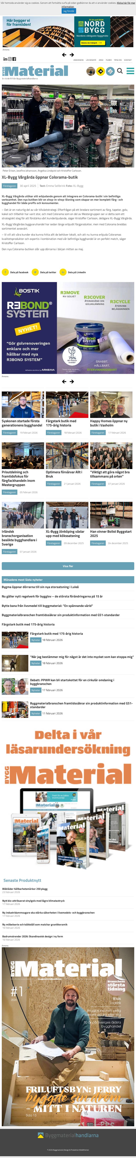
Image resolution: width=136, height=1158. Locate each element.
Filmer (109, 60)
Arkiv (101, 60)
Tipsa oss (118, 60)
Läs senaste (91, 60)
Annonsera (78, 60)
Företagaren (9, 186)
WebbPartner (84, 1150)
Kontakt (128, 60)
